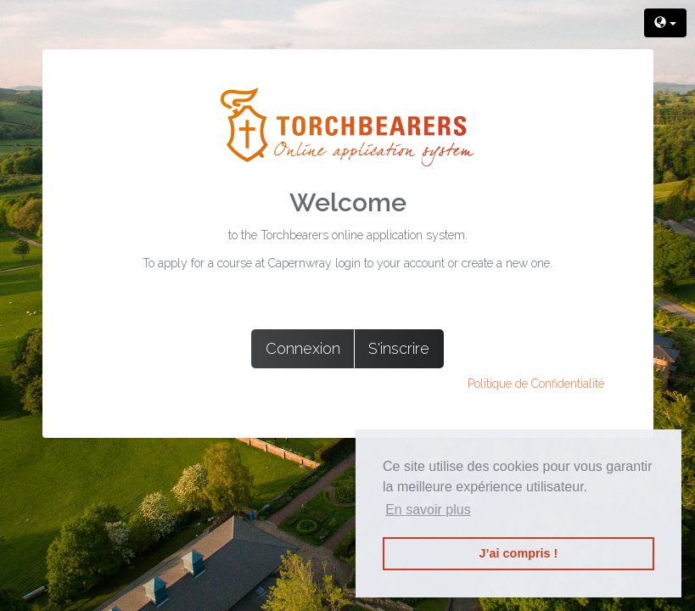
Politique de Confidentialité (536, 383)
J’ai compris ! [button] (518, 553)
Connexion (303, 348)
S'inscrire (398, 348)
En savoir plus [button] (428, 509)
